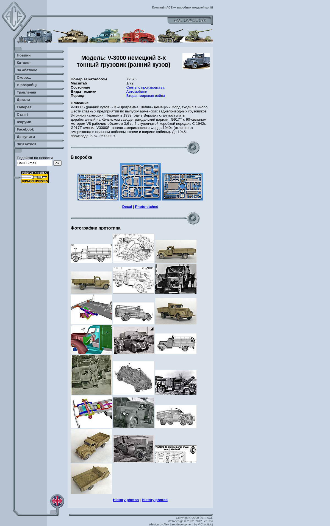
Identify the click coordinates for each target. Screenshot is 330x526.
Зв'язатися (26, 144)
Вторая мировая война (145, 96)
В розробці (27, 85)
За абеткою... (28, 70)
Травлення (26, 92)
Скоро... (24, 77)
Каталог (24, 63)
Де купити (26, 137)
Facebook (25, 129)
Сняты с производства (145, 87)
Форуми (24, 122)
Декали (23, 100)
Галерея (24, 107)
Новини (23, 55)
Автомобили (136, 91)
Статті (22, 114)
